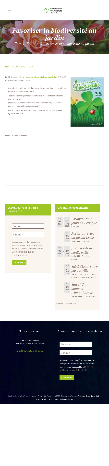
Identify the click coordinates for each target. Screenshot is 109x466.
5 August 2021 (20, 66)
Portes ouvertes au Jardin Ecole (82, 235)
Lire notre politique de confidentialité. (27, 251)
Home (15, 44)
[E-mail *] (28, 233)
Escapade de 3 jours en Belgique (84, 221)
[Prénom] (28, 225)
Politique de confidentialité (89, 394)
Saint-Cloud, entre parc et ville (84, 268)
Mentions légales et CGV (63, 398)
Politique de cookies (44, 398)
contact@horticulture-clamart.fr (29, 351)
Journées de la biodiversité (81, 250)
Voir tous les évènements (66, 303)
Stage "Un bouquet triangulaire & (81, 288)
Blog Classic (34, 44)
